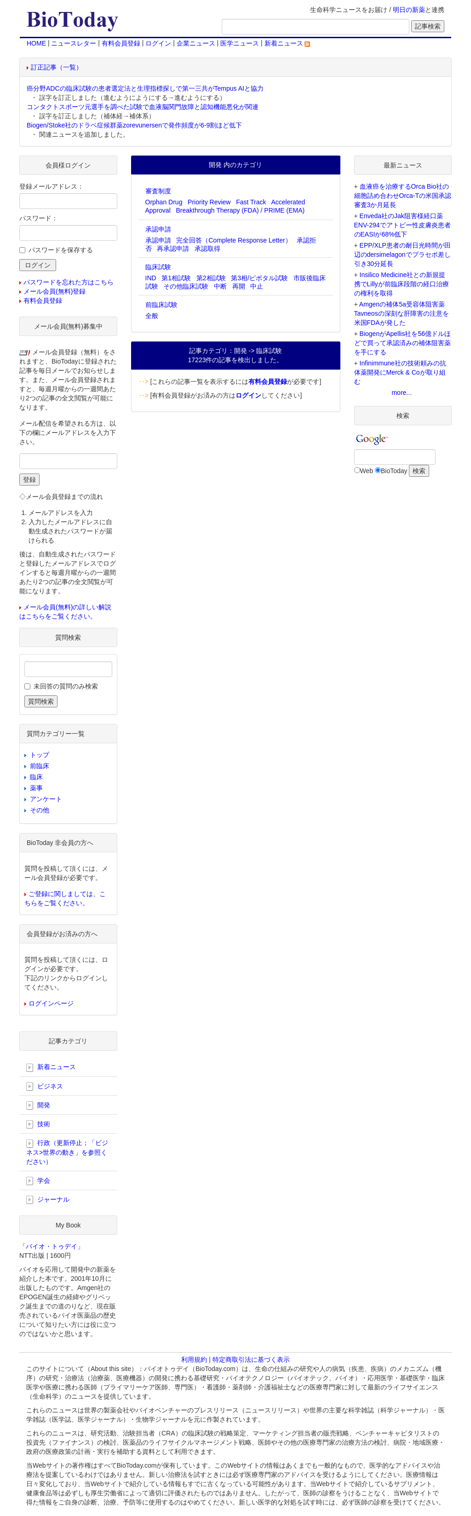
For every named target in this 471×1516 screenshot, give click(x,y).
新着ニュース (287, 43)
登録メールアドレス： (51, 186)
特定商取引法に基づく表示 (251, 1359)
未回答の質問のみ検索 (66, 686)
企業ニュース (196, 43)
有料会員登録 (121, 43)
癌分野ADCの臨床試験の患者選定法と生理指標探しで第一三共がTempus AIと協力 (145, 88)
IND (150, 278)
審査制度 (158, 191)
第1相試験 (176, 278)
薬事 (36, 788)
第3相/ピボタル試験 (259, 278)
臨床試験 (158, 267)
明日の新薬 (409, 9)
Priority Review (209, 202)
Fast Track (251, 202)
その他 (39, 810)
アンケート (46, 799)
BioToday (394, 470)
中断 (220, 286)
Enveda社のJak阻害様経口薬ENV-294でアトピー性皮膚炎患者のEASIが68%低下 (402, 225)
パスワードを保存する (61, 250)
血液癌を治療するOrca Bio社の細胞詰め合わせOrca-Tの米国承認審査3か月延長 (403, 195)
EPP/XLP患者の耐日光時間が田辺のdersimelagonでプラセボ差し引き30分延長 (402, 254)
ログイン (158, 43)
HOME (36, 43)
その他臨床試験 (185, 286)
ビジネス (44, 1086)
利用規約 (194, 1359)
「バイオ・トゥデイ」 (51, 1246)
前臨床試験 (161, 304)
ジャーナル (47, 1200)
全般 (151, 315)
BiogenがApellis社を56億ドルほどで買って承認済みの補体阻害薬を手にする (402, 343)
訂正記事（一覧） (56, 67)
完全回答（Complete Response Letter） (234, 240)
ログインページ (51, 1003)
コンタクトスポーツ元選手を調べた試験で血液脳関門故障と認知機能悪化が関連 (142, 106)
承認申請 (158, 229)
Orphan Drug (164, 202)
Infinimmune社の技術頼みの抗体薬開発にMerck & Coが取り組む (400, 372)
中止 (256, 286)
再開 (238, 286)
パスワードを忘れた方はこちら (68, 282)
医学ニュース (239, 43)
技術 (38, 1124)
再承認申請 (173, 248)
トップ (39, 754)
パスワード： (38, 218)
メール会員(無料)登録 (54, 291)
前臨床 (39, 766)
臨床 (36, 777)
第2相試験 (211, 278)
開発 (38, 1105)
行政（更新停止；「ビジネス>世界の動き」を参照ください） (67, 1152)
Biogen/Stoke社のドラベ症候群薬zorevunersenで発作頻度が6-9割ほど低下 (134, 125)
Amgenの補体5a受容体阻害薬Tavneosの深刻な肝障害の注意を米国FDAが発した (401, 313)
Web (366, 470)
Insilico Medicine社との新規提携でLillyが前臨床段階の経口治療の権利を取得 (401, 284)
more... (401, 392)
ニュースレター (73, 43)
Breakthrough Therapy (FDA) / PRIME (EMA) (240, 210)
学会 (38, 1181)
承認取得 (207, 248)
